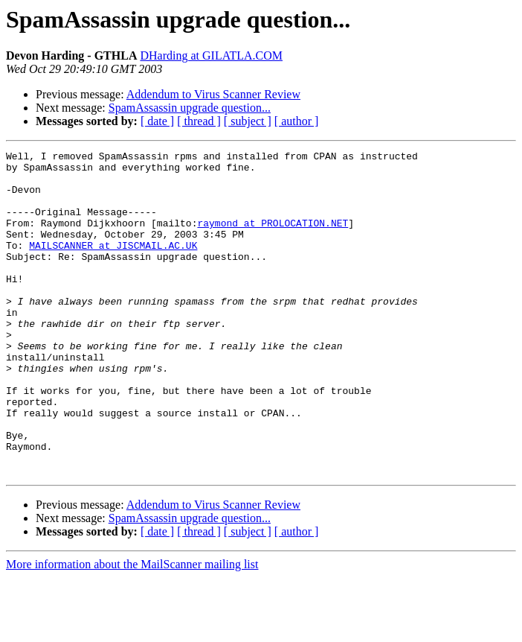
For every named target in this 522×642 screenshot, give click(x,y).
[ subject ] (247, 121)
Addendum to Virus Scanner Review (213, 94)
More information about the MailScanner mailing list (132, 629)
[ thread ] (199, 121)
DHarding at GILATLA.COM (211, 55)
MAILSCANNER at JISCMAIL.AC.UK (113, 265)
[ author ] (296, 121)
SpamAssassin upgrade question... (190, 107)
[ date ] (157, 121)
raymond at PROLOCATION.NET (272, 238)
